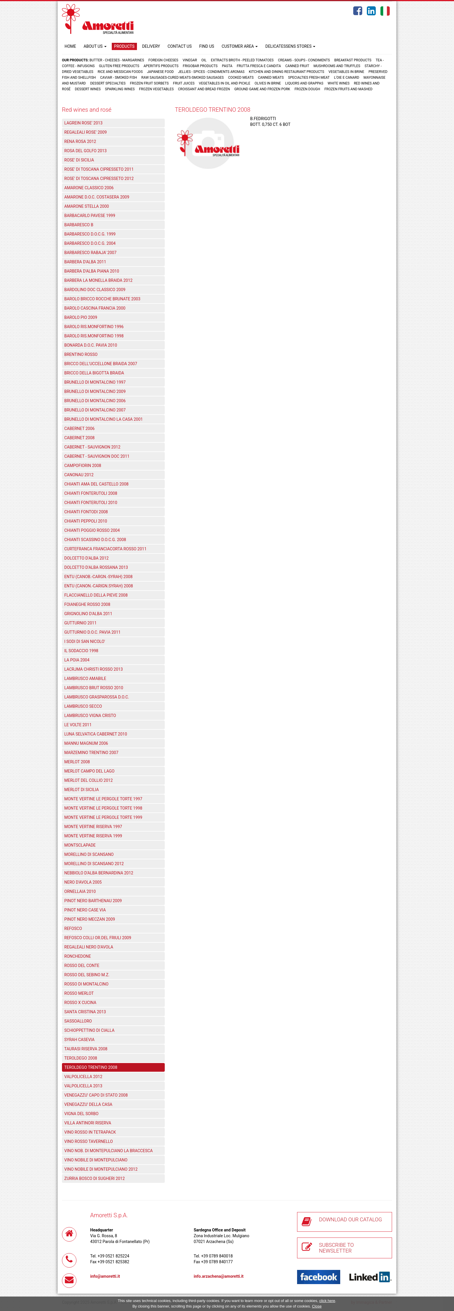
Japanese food (160, 72)
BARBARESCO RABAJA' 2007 (90, 252)
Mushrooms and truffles (337, 66)
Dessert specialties (107, 83)
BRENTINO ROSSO (81, 354)
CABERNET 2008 (79, 437)
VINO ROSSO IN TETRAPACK (90, 1132)
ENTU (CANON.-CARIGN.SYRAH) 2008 (98, 586)
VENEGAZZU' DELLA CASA (88, 1104)
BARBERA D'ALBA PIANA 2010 (91, 271)
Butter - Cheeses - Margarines (116, 60)
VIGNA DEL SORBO (81, 1113)
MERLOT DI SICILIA (81, 789)
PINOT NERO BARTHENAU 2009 (93, 900)
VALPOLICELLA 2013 (83, 1086)
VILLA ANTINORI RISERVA (87, 1123)
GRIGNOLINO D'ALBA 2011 (88, 613)
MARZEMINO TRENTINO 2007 (91, 752)
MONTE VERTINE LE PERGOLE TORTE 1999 (103, 817)
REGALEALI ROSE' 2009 (85, 132)
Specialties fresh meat (309, 78)
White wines (339, 83)
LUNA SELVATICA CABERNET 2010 (95, 734)
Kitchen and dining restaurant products (286, 72)
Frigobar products (200, 66)
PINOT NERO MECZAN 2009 (89, 919)
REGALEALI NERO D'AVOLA (88, 947)
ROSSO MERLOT (79, 993)
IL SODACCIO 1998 (81, 650)
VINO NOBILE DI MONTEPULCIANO (95, 1160)
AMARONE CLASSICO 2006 (89, 187)
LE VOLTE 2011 (77, 724)
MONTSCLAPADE (80, 845)
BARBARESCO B (78, 225)
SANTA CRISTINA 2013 (85, 1012)
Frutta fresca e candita (259, 66)
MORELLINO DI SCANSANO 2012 (94, 863)
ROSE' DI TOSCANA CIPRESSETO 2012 (99, 178)
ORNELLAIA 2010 (80, 891)
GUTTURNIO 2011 (80, 623)
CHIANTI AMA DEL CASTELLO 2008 (96, 484)
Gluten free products (119, 66)
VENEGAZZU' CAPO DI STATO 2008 (96, 1095)
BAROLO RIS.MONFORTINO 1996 (94, 326)
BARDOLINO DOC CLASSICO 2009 (94, 289)
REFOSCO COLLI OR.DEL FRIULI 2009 (97, 937)
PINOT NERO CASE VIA (85, 910)
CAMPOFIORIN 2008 (82, 465)
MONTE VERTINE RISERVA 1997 (93, 826)
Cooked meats (241, 78)
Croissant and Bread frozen (204, 89)
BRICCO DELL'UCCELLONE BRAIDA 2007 (100, 363)
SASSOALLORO (78, 1021)
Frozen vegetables (156, 89)
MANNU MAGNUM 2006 (86, 743)
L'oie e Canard (346, 78)
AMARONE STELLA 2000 (86, 206)
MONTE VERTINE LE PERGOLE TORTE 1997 (103, 799)
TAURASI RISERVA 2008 (85, 1049)
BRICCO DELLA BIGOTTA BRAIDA (94, 373)
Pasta (227, 66)
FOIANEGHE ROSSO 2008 (87, 604)
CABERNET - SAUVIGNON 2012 (92, 447)
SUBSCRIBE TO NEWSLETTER (336, 1248)
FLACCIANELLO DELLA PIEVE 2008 (96, 595)
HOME (70, 46)
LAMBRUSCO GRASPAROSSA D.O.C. (96, 697)
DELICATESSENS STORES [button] (290, 46)
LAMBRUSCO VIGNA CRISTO (90, 715)
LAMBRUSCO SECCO (83, 706)
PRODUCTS (124, 46)
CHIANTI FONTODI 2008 (86, 512)
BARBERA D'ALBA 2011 (85, 262)
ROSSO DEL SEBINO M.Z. (86, 974)
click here (327, 1301)
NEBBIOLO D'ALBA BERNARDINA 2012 (98, 873)
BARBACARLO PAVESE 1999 (89, 215)
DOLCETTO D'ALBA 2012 (86, 558)
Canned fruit (297, 66)
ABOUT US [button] (95, 46)
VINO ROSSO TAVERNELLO (88, 1141)
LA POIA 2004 (76, 660)
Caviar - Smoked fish (118, 78)
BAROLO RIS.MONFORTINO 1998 (94, 336)
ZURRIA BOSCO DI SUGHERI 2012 (94, 1178)
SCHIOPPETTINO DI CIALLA (89, 1030)
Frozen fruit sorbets (149, 83)
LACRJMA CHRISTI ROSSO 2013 (93, 669)
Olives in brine (268, 83)
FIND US (206, 46)
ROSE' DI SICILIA (79, 160)
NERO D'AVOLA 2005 (83, 882)
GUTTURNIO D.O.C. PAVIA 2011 (92, 632)
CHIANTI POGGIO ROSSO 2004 (92, 530)
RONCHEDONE (77, 956)
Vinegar (190, 60)
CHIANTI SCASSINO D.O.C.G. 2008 (95, 539)
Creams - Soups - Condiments (304, 60)
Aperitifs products (161, 66)
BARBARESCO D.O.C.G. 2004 (90, 243)
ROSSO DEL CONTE (81, 965)
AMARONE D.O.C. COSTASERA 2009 (96, 197)
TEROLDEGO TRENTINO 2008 (90, 1067)
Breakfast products (352, 60)
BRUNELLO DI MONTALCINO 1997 (95, 382)
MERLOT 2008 (77, 762)
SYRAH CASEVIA (79, 1039)
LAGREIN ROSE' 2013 (83, 123)
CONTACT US (180, 46)
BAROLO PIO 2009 (80, 317)
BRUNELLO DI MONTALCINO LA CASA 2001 (103, 419)
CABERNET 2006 (79, 428)
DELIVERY (151, 46)
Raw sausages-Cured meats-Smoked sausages (182, 78)
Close (316, 1306)
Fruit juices (184, 83)
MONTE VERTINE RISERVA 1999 (93, 836)
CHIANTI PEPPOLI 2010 (85, 521)
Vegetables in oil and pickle (224, 83)
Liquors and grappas (304, 83)
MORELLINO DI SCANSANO (89, 854)
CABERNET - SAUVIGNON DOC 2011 (96, 456)
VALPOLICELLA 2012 (83, 1076)
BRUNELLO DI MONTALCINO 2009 (95, 391)
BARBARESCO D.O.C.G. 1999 (90, 234)
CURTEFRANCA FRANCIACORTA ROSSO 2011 (105, 549)
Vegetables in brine (346, 72)
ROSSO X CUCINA (80, 1002)
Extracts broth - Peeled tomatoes (242, 60)
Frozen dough (307, 89)
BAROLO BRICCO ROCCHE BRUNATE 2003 (102, 299)
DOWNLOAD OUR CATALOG (350, 1219)
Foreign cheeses (163, 60)
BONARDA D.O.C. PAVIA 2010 (90, 345)
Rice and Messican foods (120, 72)
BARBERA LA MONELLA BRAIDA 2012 (98, 280)
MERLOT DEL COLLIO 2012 (88, 780)
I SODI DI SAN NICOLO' (84, 641)
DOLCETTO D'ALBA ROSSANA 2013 (96, 567)
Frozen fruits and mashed (348, 89)
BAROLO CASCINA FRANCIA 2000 (94, 308)
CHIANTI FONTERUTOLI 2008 (90, 493)
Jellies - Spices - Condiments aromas (211, 72)
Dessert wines (88, 89)
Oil (203, 60)
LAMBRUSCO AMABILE (85, 678)
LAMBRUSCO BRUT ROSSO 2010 (93, 687)
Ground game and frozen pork (262, 89)
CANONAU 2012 (79, 474)
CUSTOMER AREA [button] (240, 46)
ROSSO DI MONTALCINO (86, 984)
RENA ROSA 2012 (80, 141)
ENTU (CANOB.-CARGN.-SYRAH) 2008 (98, 576)
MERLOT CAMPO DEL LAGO (89, 771)
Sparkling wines (120, 89)
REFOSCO (73, 928)
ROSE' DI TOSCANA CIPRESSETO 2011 (99, 169)
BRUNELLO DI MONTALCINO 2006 (95, 400)
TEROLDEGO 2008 (80, 1058)
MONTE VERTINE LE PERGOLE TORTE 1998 (103, 808)
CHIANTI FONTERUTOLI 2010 (90, 502)
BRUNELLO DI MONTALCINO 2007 (95, 410)
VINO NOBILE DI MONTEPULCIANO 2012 (101, 1169)
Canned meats (271, 78)
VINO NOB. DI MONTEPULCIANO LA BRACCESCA (108, 1150)
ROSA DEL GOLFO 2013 (85, 150)
